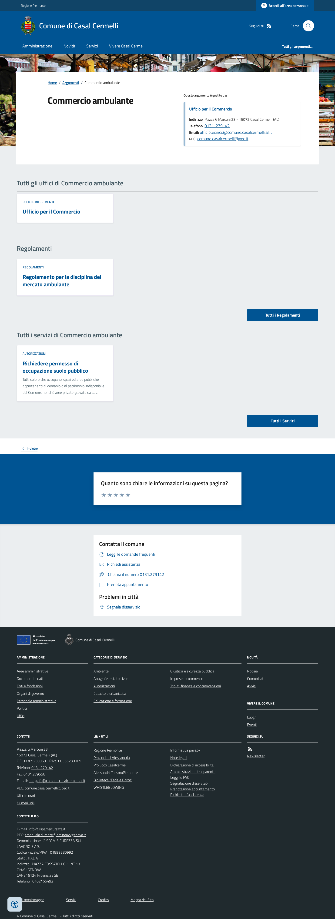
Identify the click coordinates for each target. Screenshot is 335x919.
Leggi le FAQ (180, 777)
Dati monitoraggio (30, 899)
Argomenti (70, 82)
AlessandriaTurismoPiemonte (116, 772)
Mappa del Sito (142, 899)
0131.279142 (42, 767)
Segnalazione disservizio (189, 783)
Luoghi (252, 717)
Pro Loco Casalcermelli (111, 765)
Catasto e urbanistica (110, 693)
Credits (103, 899)
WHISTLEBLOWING (109, 787)
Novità (69, 46)
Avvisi (251, 686)
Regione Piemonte (33, 5)
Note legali (178, 757)
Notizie (252, 671)
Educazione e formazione (113, 701)
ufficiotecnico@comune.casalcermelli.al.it (236, 132)
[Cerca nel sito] (306, 25)
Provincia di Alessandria (112, 757)
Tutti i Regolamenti (282, 315)
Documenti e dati (30, 678)
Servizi (92, 46)
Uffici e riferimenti (38, 201)
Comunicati (255, 678)
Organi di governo (30, 693)
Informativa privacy (185, 750)
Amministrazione (37, 46)
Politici (22, 708)
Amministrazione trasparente (192, 771)
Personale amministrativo (36, 701)
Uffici (20, 715)
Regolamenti (33, 267)
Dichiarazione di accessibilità (192, 765)
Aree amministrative (32, 671)
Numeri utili (25, 803)
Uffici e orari (26, 795)
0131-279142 (217, 126)
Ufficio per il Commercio (210, 109)
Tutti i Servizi (283, 421)
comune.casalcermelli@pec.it (222, 139)
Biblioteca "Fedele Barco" (113, 780)
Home (52, 82)
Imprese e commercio (186, 678)
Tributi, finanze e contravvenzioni (195, 686)
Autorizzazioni (34, 353)
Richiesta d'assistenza (187, 794)
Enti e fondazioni (30, 686)
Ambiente (101, 671)
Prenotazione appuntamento (192, 789)
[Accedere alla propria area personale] (285, 5)
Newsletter (256, 756)
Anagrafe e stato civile (111, 678)
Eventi (252, 724)
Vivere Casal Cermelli (127, 46)
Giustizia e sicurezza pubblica (192, 671)
